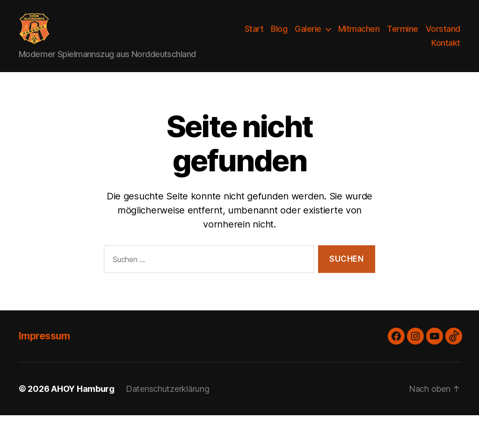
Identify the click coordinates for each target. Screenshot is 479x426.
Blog (279, 34)
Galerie (308, 34)
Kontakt (445, 48)
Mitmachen (359, 34)
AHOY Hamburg (83, 399)
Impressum (44, 347)
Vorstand (443, 34)
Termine (402, 34)
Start (254, 34)
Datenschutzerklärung (168, 399)
